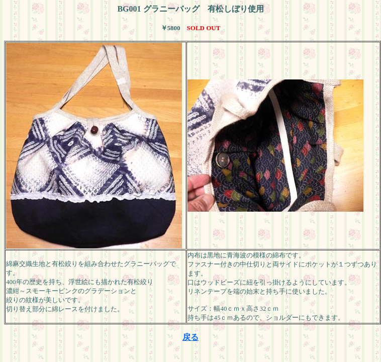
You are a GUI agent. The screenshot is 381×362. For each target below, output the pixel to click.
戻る (190, 337)
